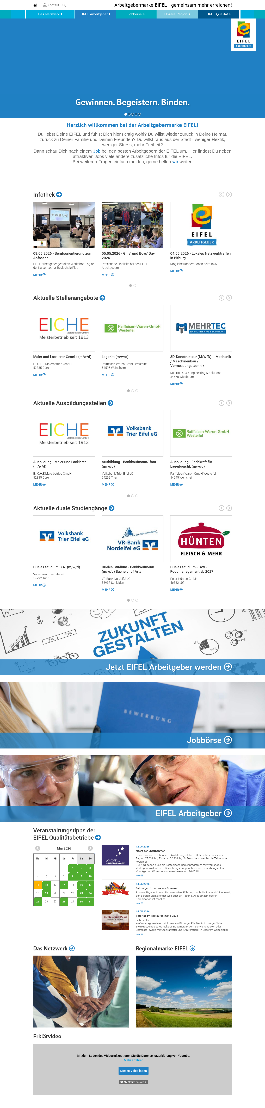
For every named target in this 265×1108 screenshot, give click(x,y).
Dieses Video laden (133, 1071)
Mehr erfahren (133, 1060)
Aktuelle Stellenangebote (69, 297)
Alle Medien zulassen (134, 1082)
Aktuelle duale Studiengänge (74, 508)
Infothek (47, 194)
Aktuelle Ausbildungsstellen (73, 402)
